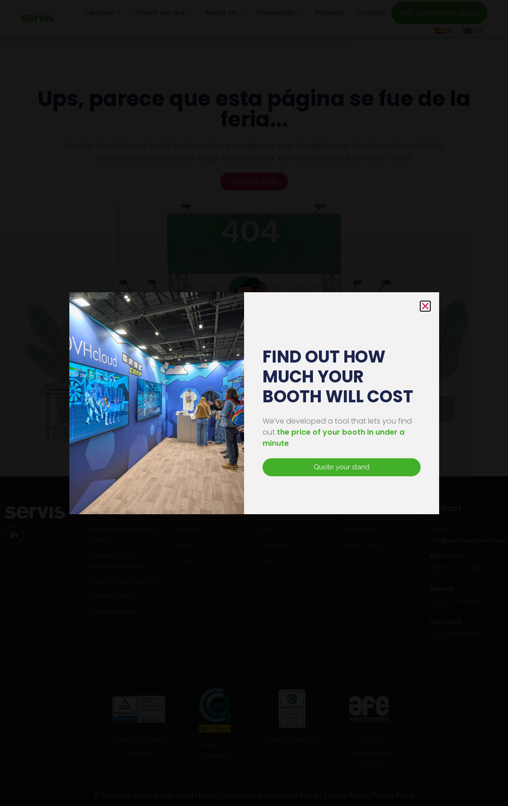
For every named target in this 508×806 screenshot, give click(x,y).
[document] (254, 403)
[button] (425, 306)
